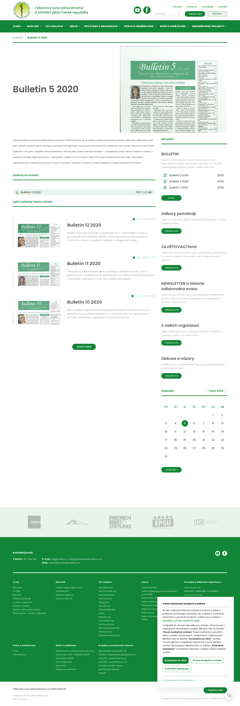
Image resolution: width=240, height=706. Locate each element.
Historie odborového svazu (26, 609)
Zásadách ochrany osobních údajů (181, 620)
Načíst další (84, 346)
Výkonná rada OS (64, 594)
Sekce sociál (147, 612)
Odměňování (19, 654)
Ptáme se (192, 6)
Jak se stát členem (193, 594)
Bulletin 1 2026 (197, 187)
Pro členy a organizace (101, 26)
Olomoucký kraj (106, 624)
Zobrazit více (171, 231)
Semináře (61, 665)
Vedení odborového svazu (69, 587)
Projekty (102, 673)
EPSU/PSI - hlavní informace (112, 658)
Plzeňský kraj (105, 617)
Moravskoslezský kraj (109, 628)
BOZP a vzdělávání (173, 26)
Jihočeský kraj (105, 587)
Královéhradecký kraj (109, 635)
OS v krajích (54, 26)
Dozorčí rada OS (64, 598)
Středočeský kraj (107, 609)
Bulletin (18, 38)
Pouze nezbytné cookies (207, 660)
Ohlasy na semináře (66, 669)
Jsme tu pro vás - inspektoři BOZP (73, 654)
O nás (17, 26)
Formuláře (207, 6)
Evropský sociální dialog (111, 665)
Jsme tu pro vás (192, 587)
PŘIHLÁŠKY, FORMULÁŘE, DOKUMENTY (201, 591)
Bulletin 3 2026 (197, 175)
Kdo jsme (17, 587)
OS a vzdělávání (64, 662)
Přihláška (217, 13)
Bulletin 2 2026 (197, 181)
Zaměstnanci (62, 591)
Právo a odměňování (139, 26)
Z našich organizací (22, 602)
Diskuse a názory (21, 605)
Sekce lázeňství (149, 587)
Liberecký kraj (105, 631)
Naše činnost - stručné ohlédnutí (29, 613)
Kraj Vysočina (105, 598)
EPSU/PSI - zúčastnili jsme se (113, 662)
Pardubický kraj (106, 620)
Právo (16, 651)
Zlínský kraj (104, 602)
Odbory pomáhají (22, 598)
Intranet (177, 6)
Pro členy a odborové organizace (202, 582)
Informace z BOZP (64, 658)
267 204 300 (30, 559)
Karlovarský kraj (106, 594)
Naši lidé (33, 26)
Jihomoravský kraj (107, 591)
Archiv (171, 197)
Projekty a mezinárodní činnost (116, 645)
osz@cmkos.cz (59, 559)
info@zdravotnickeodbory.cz (86, 559)
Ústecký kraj (104, 605)
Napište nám (195, 13)
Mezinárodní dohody (109, 669)
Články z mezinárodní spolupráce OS (117, 654)
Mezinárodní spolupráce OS (113, 651)
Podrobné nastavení (177, 668)
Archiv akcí (171, 469)
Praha (101, 613)
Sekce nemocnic (149, 598)
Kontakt (222, 6)
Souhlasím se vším (175, 660)
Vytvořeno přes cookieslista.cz (179, 680)
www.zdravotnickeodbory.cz (64, 562)
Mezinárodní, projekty (208, 26)
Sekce (74, 26)
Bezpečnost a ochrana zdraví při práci (75, 651)
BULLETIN (17, 594)
